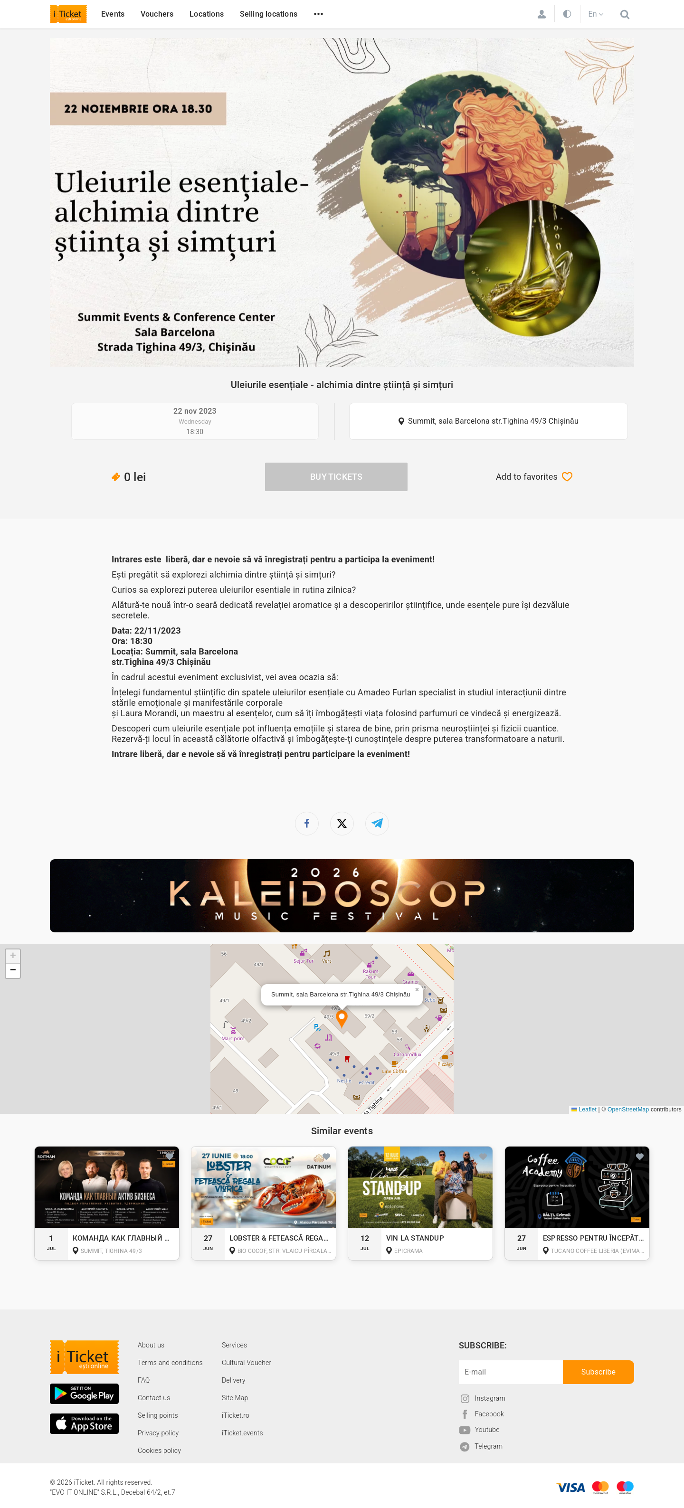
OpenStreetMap (628, 1109)
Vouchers (157, 14)
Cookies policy (159, 1450)
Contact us (154, 1398)
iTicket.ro (235, 1415)
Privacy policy (158, 1433)
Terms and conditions (170, 1362)
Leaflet (584, 1109)
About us (151, 1345)
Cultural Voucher (247, 1362)
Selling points (158, 1415)
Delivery (234, 1380)
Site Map (235, 1398)
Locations (207, 14)
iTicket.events (242, 1433)
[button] (342, 1020)
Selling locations (268, 14)
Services (234, 1345)
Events (112, 14)
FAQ (144, 1380)
